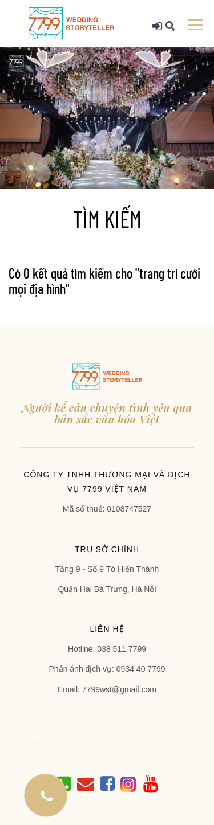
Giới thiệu (38, 745)
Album (46, 745)
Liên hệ (45, 747)
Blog (53, 745)
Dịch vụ (42, 745)
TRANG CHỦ (45, 743)
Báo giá (50, 745)
